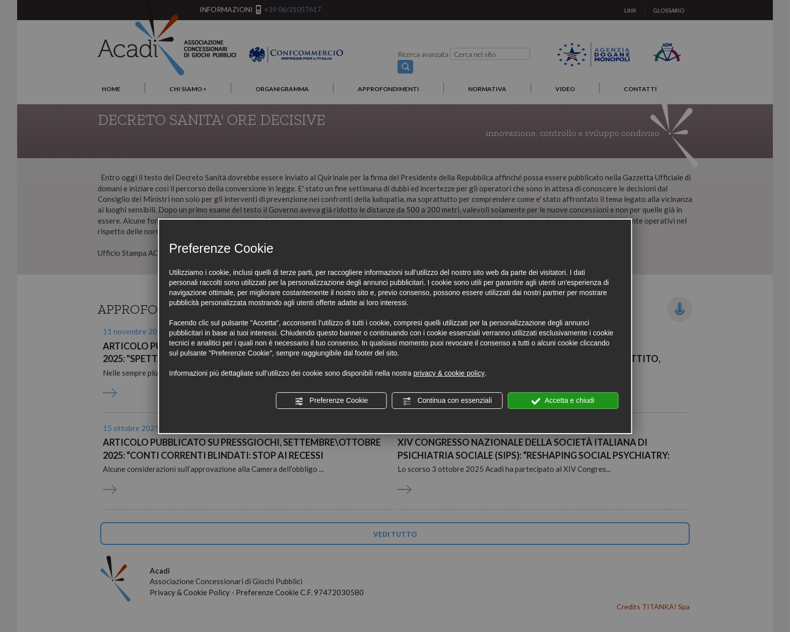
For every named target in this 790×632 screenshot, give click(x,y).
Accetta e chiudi (563, 400)
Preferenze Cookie (331, 400)
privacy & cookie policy (449, 373)
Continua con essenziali (447, 400)
